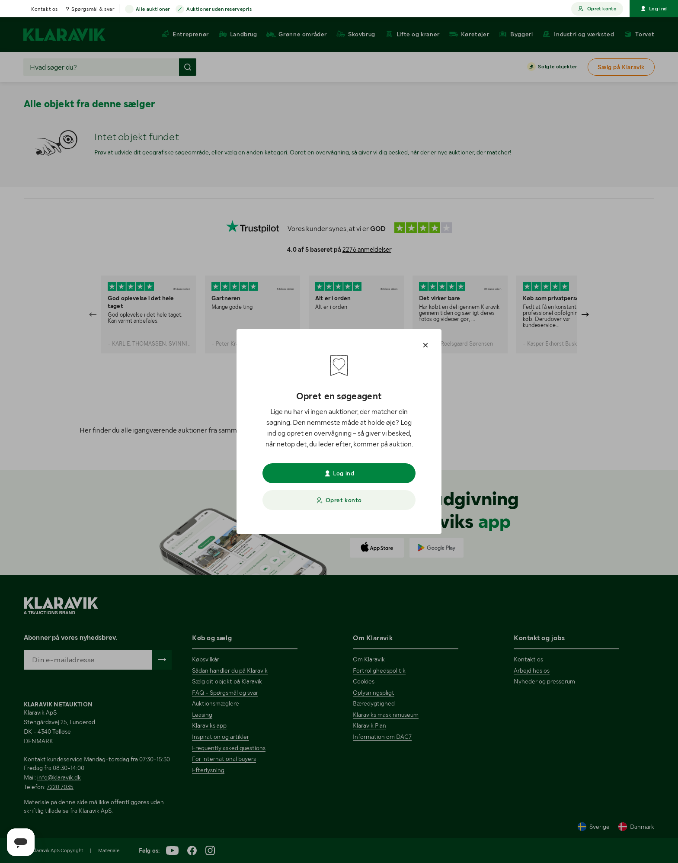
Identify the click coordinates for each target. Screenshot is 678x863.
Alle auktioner (153, 9)
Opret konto (597, 9)
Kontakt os (44, 9)
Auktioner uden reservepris (219, 9)
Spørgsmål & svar (93, 9)
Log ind (653, 8)
